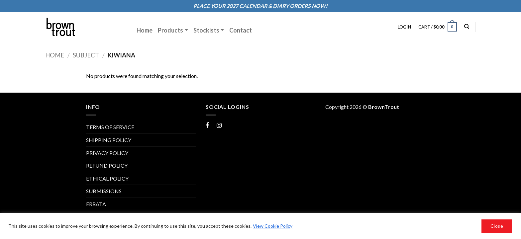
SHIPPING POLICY (108, 140)
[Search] (466, 26)
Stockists (206, 30)
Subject (86, 55)
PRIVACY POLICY (107, 153)
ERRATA (96, 204)
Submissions (104, 191)
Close (496, 226)
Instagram (228, 125)
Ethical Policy (107, 178)
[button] (404, 27)
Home (145, 30)
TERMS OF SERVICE (110, 127)
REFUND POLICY (107, 165)
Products (170, 30)
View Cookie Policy (272, 226)
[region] (260, 226)
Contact (240, 30)
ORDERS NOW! (308, 6)
